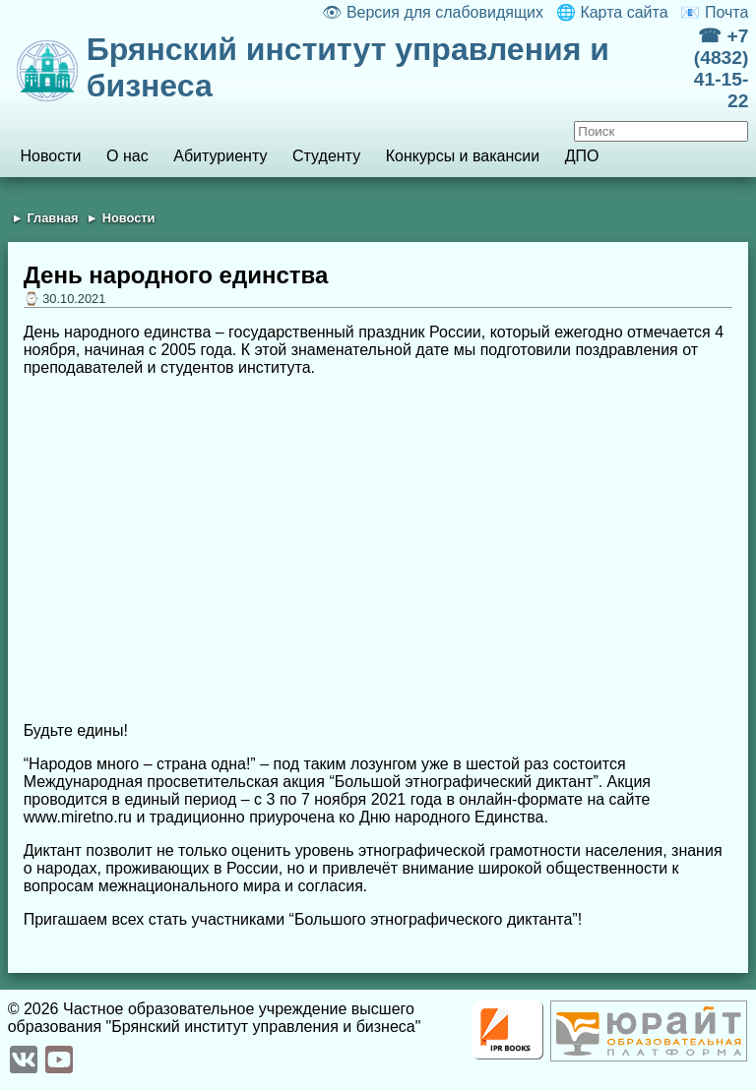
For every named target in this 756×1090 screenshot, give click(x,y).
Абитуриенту (220, 156)
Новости (50, 156)
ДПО (582, 156)
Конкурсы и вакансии (462, 156)
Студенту (326, 156)
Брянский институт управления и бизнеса (348, 67)
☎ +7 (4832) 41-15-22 (721, 68)
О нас (127, 156)
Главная (52, 218)
